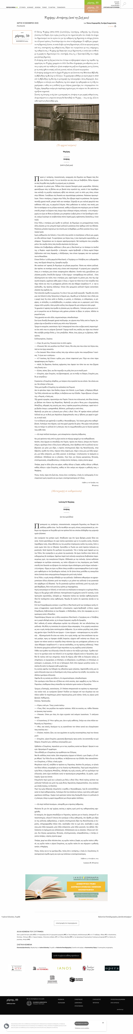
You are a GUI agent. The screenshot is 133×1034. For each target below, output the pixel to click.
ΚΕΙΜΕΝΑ (37, 7)
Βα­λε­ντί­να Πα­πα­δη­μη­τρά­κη (69, 947)
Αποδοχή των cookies (81, 1023)
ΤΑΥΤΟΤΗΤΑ (96, 1002)
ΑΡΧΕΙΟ (117, 4)
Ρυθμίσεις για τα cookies (82, 1028)
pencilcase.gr (120, 1009)
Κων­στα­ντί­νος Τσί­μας (99, 947)
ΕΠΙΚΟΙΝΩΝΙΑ (115, 5)
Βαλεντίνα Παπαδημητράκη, (115, 917)
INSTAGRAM (61, 1002)
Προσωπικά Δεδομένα (118, 999)
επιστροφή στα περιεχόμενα (66, 923)
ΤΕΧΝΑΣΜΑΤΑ (61, 7)
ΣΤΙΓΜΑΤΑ (22, 7)
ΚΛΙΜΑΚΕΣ (30, 7)
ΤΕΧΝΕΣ (44, 7)
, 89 (12, 999)
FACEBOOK (61, 999)
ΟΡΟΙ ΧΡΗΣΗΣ (115, 1002)
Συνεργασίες (79, 999)
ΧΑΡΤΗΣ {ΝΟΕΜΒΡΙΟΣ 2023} (27, 23)
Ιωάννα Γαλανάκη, (10, 917)
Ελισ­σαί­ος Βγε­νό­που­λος (27, 947)
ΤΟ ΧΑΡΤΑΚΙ (51, 7)
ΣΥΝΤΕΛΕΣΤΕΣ (97, 999)
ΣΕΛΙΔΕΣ (116, 2)
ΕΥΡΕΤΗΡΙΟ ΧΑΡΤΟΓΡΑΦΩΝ (111, 7)
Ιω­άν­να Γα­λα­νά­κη (47, 947)
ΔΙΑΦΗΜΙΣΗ (78, 1002)
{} (21, 26)
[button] (6, 1026)
